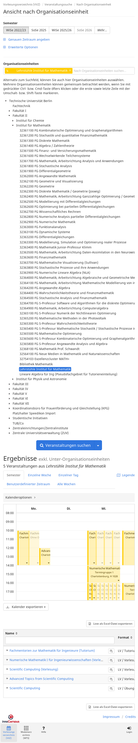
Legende (126, 475)
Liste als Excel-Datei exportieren (110, 623)
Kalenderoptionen (19, 497)
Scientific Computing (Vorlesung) (34, 669)
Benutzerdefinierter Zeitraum (28, 484)
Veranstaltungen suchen (65, 445)
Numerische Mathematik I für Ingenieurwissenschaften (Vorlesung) (59, 660)
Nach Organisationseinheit (93, 4)
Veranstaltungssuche (58, 4)
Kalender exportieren (26, 607)
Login (129, 729)
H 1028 (114, 576)
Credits (130, 717)
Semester (10, 23)
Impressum (111, 717)
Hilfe (43, 729)
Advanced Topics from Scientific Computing (42, 679)
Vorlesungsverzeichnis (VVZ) (21, 4)
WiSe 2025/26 (62, 30)
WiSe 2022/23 (16, 30)
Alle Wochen (66, 484)
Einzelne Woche (39, 475)
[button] (27, 563)
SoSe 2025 (38, 30)
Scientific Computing (25, 688)
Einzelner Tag (68, 475)
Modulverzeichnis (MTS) (26, 733)
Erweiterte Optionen (20, 47)
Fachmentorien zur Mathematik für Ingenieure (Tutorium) (52, 650)
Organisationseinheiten (21, 64)
